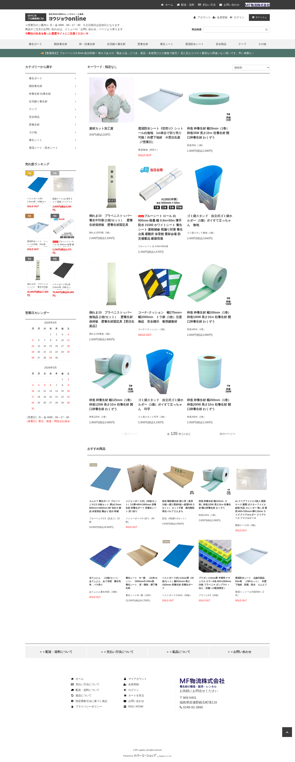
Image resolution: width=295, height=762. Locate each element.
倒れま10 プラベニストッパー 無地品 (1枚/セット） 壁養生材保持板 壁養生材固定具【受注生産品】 (111, 319)
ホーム (167, 4)
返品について (80, 695)
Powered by (147, 756)
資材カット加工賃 (101, 128)
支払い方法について (84, 684)
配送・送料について (84, 689)
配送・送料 (185, 4)
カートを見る (133, 695)
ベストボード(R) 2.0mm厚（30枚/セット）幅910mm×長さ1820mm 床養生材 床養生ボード (178, 583)
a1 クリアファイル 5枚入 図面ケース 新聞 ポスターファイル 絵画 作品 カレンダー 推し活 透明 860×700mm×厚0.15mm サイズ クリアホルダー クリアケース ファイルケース (251, 509)
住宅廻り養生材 (116, 44)
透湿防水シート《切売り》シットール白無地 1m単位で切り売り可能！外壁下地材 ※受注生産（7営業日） (160, 135)
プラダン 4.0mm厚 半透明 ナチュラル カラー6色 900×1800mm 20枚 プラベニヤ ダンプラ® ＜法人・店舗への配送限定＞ (215, 583)
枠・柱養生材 (87, 44)
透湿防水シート (194, 44)
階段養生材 (60, 44)
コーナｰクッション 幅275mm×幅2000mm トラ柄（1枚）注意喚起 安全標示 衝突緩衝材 (160, 317)
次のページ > (227, 433)
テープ (242, 44)
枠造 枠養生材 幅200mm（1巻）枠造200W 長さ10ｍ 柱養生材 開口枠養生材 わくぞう (209, 404)
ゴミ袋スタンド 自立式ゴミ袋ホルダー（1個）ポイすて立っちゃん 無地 (209, 220)
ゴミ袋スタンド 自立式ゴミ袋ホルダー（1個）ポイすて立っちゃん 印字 (160, 404)
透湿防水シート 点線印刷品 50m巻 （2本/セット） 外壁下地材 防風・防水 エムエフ (251, 581)
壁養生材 (143, 44)
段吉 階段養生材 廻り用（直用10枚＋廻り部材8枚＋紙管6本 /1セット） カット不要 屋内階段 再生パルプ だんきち (178, 506)
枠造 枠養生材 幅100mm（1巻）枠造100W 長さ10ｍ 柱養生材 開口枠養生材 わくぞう (209, 317)
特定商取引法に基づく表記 (88, 701)
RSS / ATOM (133, 706)
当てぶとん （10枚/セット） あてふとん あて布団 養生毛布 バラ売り (105, 581)
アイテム (258, 17)
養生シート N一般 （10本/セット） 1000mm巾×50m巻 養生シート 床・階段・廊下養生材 (141, 583)
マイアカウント (135, 678)
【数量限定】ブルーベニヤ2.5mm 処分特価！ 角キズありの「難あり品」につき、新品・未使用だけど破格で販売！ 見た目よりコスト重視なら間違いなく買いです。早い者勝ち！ (147, 53)
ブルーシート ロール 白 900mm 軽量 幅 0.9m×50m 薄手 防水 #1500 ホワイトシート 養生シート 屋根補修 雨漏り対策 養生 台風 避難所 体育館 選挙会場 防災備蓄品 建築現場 (160, 227)
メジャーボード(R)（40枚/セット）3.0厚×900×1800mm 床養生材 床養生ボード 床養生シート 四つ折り (141, 506)
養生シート (166, 44)
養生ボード (35, 44)
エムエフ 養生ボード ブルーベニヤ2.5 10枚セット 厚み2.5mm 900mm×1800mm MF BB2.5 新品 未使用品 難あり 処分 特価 (105, 506)
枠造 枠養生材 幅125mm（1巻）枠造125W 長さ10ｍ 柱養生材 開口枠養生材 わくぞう (111, 404)
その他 (262, 44)
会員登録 (222, 17)
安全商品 (221, 44)
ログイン (239, 17)
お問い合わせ (229, 4)
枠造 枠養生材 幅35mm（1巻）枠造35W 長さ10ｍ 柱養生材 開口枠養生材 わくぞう (208, 133)
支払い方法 (207, 4)
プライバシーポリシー (86, 706)
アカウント (204, 17)
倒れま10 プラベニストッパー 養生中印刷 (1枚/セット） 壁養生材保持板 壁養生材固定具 (111, 220)
